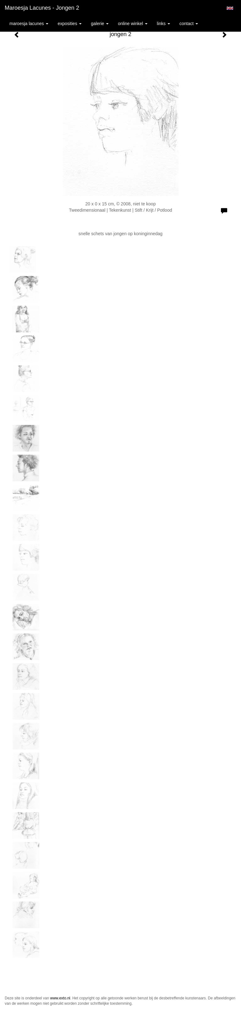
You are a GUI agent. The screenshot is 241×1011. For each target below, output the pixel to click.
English (229, 8)
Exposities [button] (70, 23)
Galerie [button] (100, 23)
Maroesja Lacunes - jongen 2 (42, 8)
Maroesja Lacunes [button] (28, 23)
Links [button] (163, 23)
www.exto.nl (60, 998)
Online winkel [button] (132, 23)
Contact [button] (188, 23)
